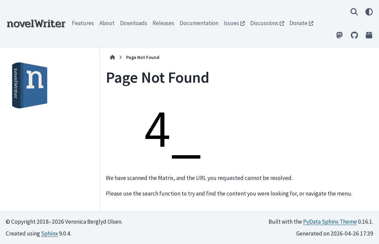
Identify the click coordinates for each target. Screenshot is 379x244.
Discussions (264, 23)
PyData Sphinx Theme (330, 221)
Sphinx (49, 233)
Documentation (199, 23)
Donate (298, 23)
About (107, 23)
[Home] (112, 57)
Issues (231, 23)
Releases (163, 23)
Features (83, 23)
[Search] (354, 11)
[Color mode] (369, 11)
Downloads (133, 23)
